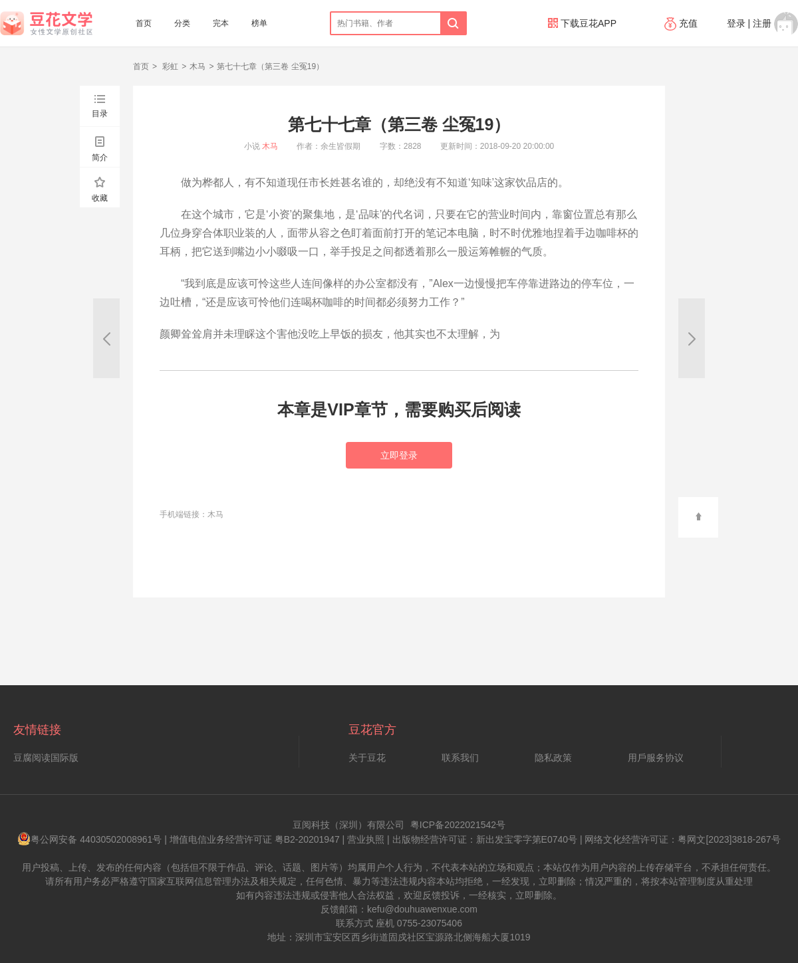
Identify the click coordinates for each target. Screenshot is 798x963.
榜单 (259, 23)
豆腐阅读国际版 (45, 757)
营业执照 (365, 839)
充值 (682, 23)
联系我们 (460, 757)
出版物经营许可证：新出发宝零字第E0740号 (484, 839)
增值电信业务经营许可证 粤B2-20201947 (255, 839)
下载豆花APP (582, 23)
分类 (182, 23)
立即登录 (399, 455)
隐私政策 (553, 757)
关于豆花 (367, 757)
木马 (197, 66)
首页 (144, 23)
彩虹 (169, 66)
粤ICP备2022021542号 (457, 824)
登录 (736, 23)
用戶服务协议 (656, 757)
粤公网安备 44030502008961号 (89, 839)
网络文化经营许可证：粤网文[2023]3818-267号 (682, 839)
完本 (221, 23)
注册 (762, 23)
